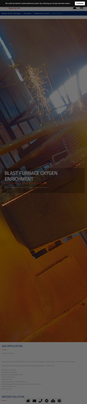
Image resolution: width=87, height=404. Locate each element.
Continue (79, 3)
